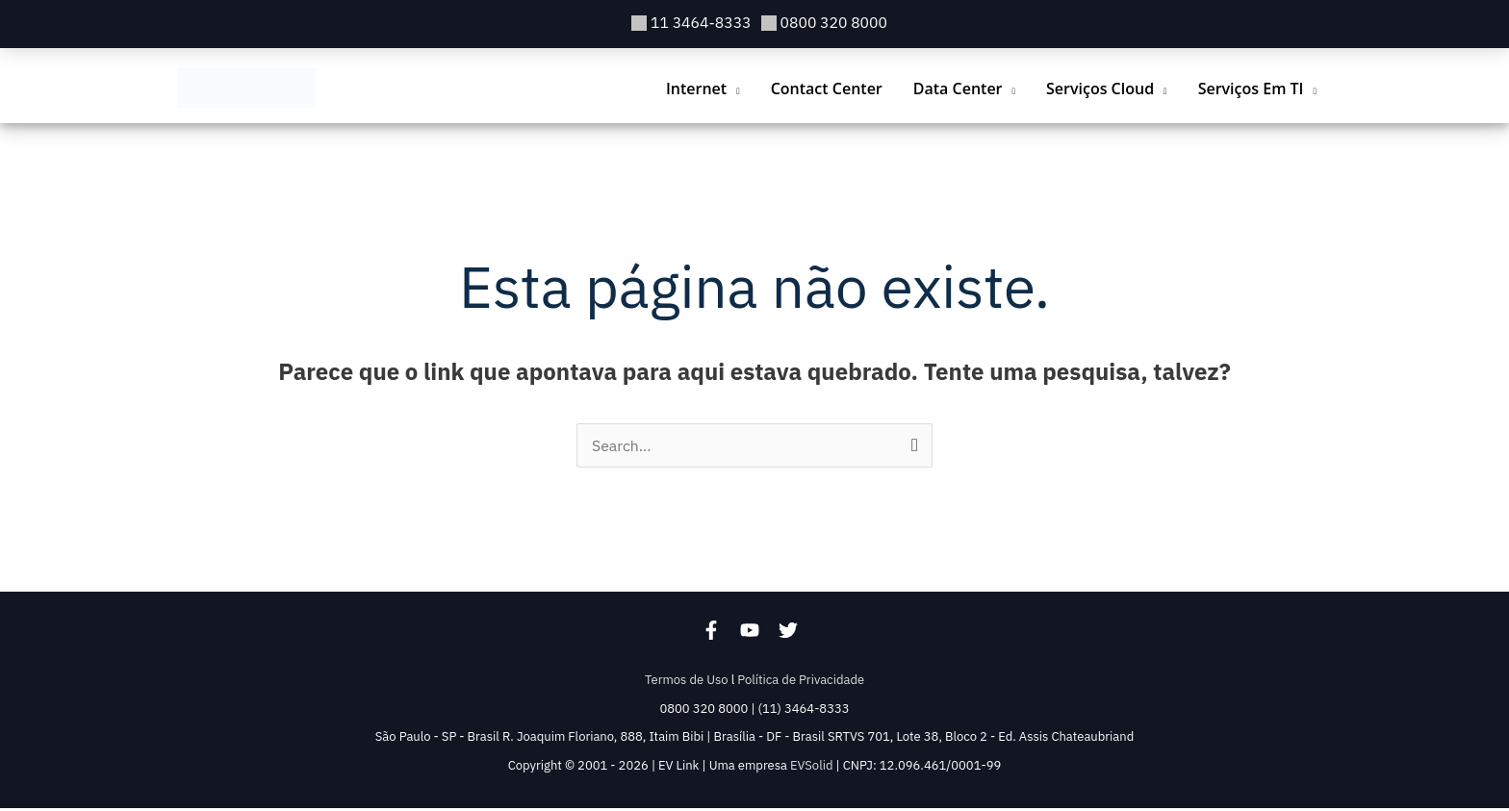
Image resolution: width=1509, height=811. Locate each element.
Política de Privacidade (800, 682)
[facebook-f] (721, 634)
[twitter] (793, 634)
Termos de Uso (687, 682)
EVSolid (811, 768)
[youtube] (759, 634)
